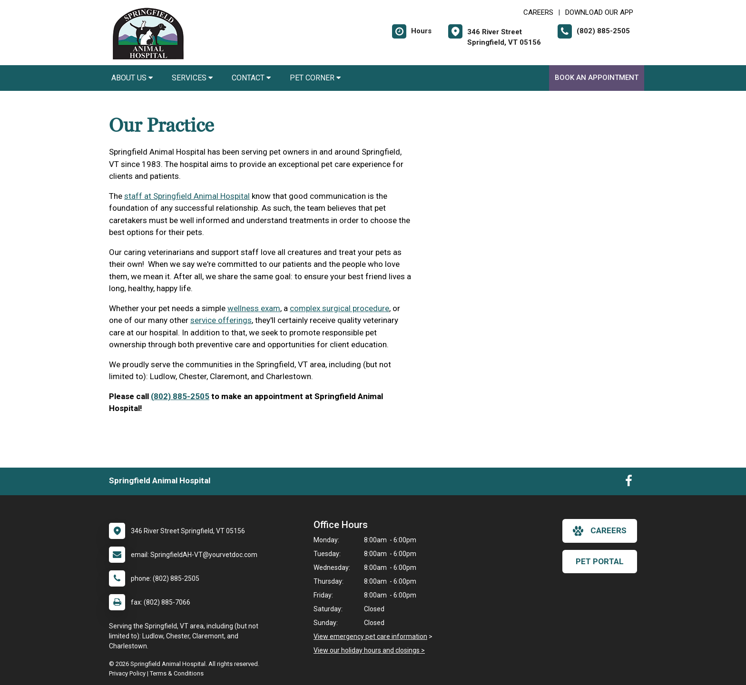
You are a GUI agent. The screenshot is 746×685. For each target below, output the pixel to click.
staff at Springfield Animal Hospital (187, 196)
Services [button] (192, 77)
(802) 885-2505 (180, 396)
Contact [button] (251, 77)
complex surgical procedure (339, 308)
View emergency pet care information (370, 636)
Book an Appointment (596, 77)
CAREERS (538, 12)
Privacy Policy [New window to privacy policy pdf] (127, 673)
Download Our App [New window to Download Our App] (599, 12)
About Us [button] (132, 77)
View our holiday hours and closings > (369, 650)
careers (600, 531)
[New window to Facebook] (628, 483)
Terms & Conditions (177, 673)
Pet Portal (600, 561)
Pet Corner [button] (315, 77)
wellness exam (253, 308)
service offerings (221, 320)
